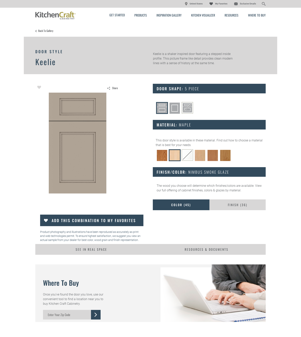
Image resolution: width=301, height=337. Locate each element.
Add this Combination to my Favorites (94, 220)
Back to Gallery (45, 30)
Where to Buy (257, 15)
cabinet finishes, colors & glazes (203, 190)
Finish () (237, 205)
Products (140, 15)
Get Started (117, 15)
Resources (231, 15)
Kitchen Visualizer (203, 15)
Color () (181, 205)
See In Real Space (91, 249)
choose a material (250, 140)
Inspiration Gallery (169, 15)
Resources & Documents (206, 249)
